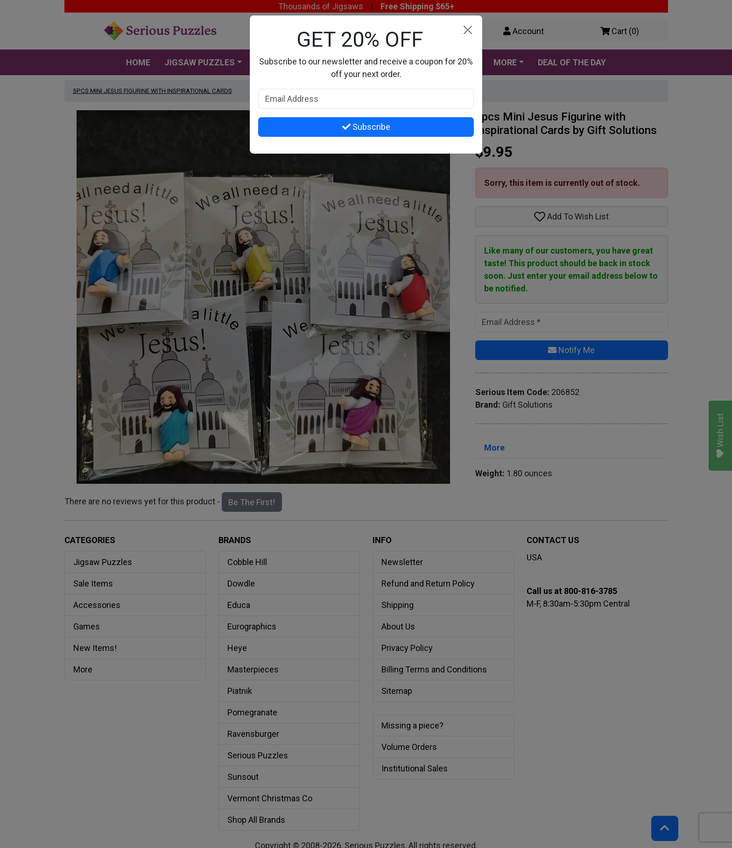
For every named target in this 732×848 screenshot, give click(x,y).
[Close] (467, 30)
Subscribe (366, 127)
